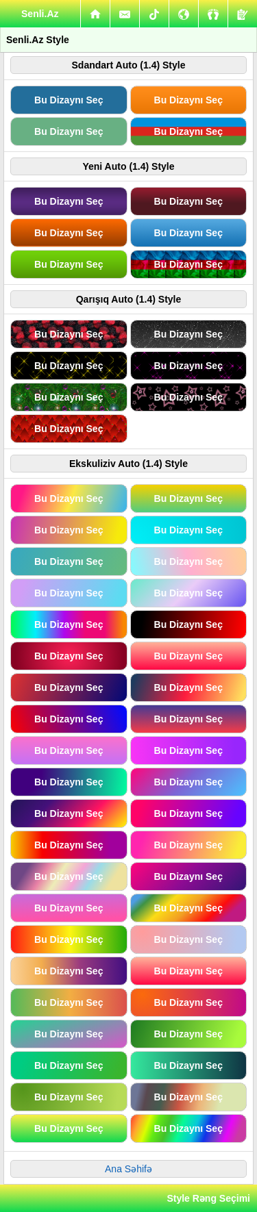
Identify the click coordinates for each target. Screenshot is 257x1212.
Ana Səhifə (128, 1168)
